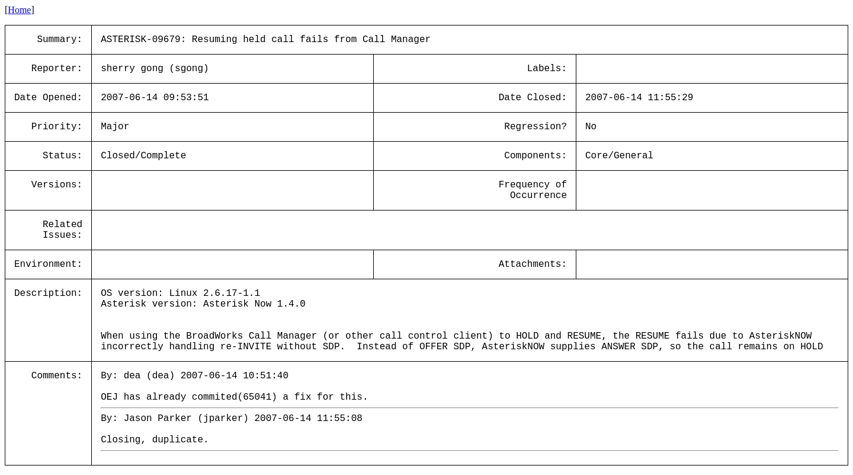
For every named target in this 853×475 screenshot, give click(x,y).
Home (19, 10)
